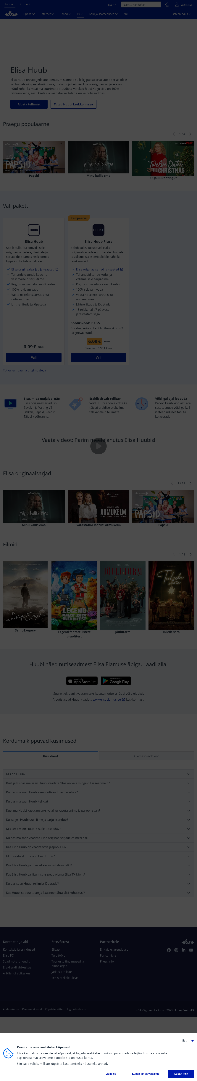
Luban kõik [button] (181, 1073)
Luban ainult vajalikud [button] (145, 1073)
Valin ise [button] (111, 1073)
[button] (186, 1040)
